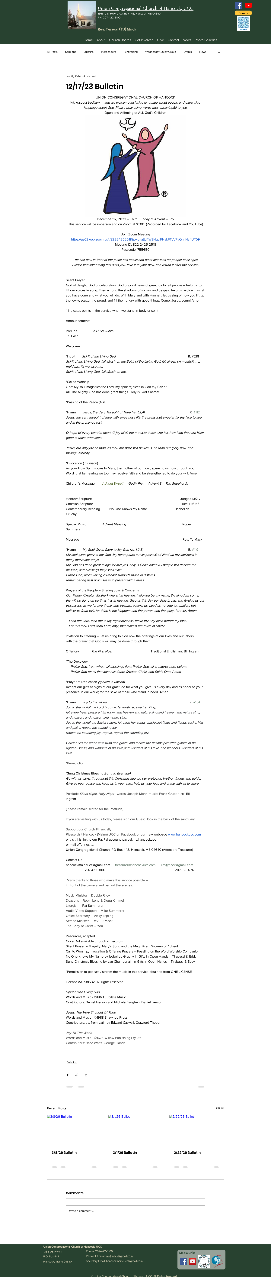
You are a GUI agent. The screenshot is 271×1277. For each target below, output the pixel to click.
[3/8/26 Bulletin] (74, 1130)
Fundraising (130, 51)
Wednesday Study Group (160, 51)
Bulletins (89, 51)
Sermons (70, 51)
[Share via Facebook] (67, 1075)
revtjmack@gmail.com (119, 1256)
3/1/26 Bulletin (125, 1152)
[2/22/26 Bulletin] (196, 1130)
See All (220, 1107)
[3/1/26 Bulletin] (135, 1130)
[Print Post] (86, 1075)
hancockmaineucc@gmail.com (124, 1260)
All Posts (52, 51)
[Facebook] (238, 5)
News (202, 51)
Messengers (108, 51)
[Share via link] (77, 1075)
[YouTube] (248, 5)
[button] (243, 13)
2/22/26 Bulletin (187, 1152)
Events (188, 51)
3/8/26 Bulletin (64, 1152)
